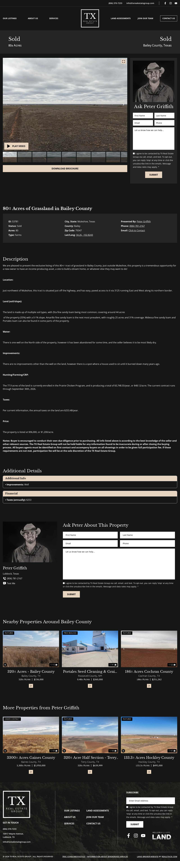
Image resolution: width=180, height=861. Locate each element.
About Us (33, 18)
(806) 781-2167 (137, 226)
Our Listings (10, 18)
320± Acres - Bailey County (31, 672)
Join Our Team (145, 18)
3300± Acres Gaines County (31, 758)
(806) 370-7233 (115, 3)
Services (53, 18)
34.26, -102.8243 (84, 235)
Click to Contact (137, 230)
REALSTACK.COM (169, 856)
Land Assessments (121, 18)
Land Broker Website (147, 856)
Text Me (9, 583)
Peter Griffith (144, 221)
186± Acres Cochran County (149, 672)
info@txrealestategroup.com (140, 3)
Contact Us (168, 18)
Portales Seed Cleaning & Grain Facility (90, 672)
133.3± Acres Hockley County (149, 758)
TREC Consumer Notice (73, 856)
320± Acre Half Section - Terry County (90, 758)
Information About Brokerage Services (107, 856)
